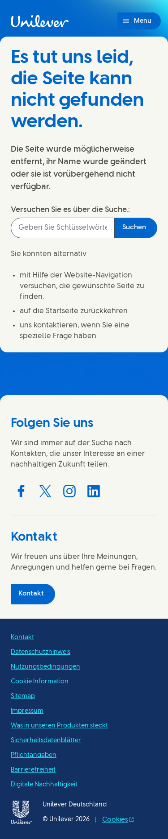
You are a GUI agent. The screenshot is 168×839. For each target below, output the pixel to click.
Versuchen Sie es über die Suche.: (70, 210)
